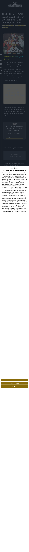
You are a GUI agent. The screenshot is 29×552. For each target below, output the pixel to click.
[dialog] (14, 359)
